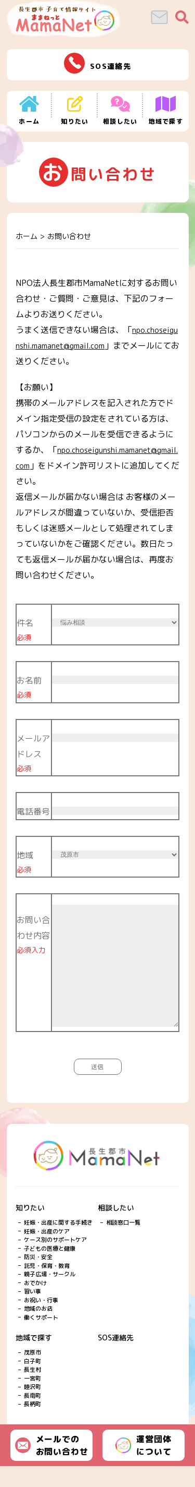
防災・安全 (38, 1278)
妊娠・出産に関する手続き (58, 1243)
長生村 (32, 1390)
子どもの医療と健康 (49, 1269)
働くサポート (41, 1338)
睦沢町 (32, 1408)
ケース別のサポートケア (55, 1260)
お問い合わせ (69, 236)
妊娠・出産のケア (47, 1252)
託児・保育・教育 (47, 1286)
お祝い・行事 (41, 1321)
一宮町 (32, 1399)
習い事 (32, 1312)
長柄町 (32, 1425)
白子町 (32, 1382)
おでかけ (35, 1304)
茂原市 (32, 1373)
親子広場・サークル (49, 1295)
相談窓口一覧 (123, 1243)
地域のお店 (38, 1329)
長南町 (32, 1416)
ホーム (26, 236)
